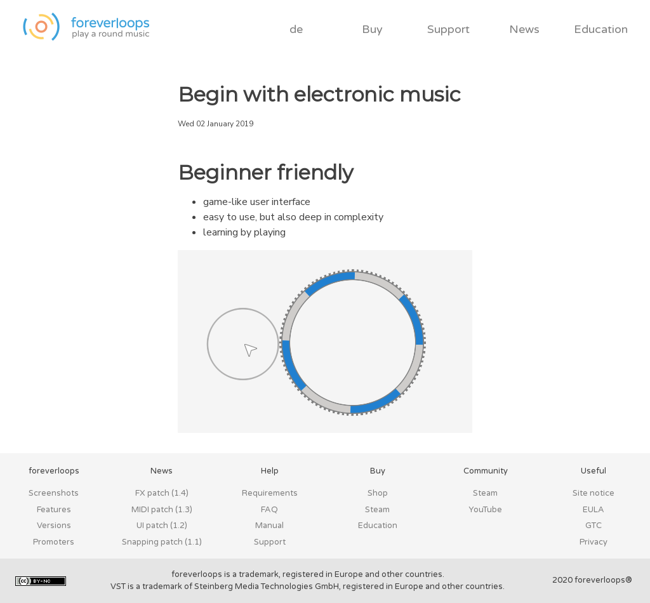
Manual (269, 525)
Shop (378, 493)
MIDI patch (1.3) (161, 510)
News (524, 29)
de (296, 29)
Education (601, 29)
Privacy (593, 542)
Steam (377, 510)
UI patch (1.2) (161, 525)
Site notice (593, 493)
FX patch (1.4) (162, 493)
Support (448, 29)
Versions (54, 525)
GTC (593, 525)
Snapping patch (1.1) (162, 542)
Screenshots (54, 493)
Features (54, 510)
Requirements (270, 493)
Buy (372, 29)
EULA (593, 510)
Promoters (53, 542)
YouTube (485, 510)
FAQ (269, 510)
